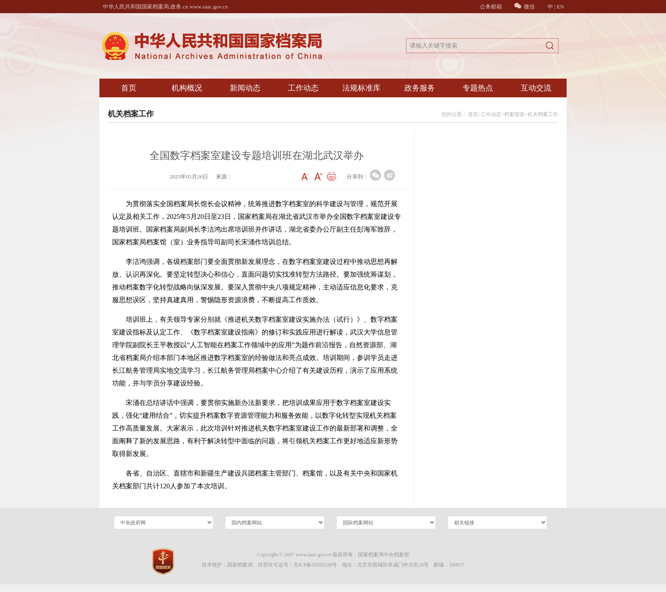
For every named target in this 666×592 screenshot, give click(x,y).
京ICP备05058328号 (315, 565)
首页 (128, 88)
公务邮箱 (491, 6)
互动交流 (536, 88)
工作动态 (303, 88)
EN (560, 6)
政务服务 (419, 88)
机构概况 (187, 88)
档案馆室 (514, 114)
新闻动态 (245, 88)
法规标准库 (361, 88)
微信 (524, 6)
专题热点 (478, 88)
